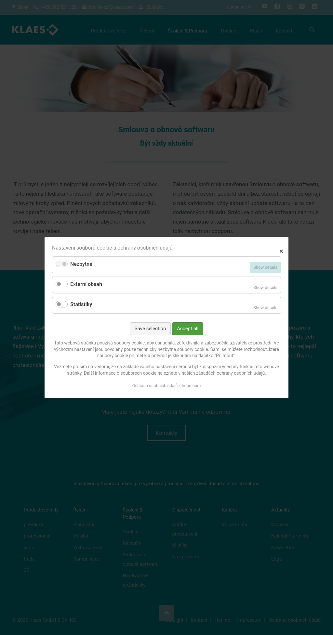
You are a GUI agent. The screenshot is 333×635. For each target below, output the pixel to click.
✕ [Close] (281, 250)
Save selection (150, 328)
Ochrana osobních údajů (155, 385)
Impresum (191, 385)
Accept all (187, 328)
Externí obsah (86, 284)
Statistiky (81, 304)
